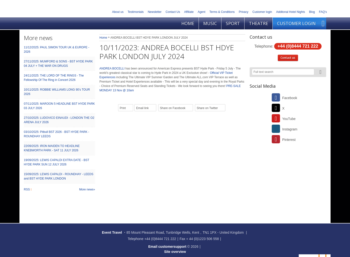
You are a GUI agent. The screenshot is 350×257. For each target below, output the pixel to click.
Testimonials (136, 12)
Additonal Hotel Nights (290, 12)
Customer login (262, 12)
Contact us (287, 58)
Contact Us (173, 12)
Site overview (175, 252)
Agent (201, 12)
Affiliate (189, 12)
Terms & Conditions (222, 12)
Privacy (243, 12)
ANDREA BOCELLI (112, 68)
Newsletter (155, 12)
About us (117, 12)
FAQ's (323, 12)
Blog (312, 12)
